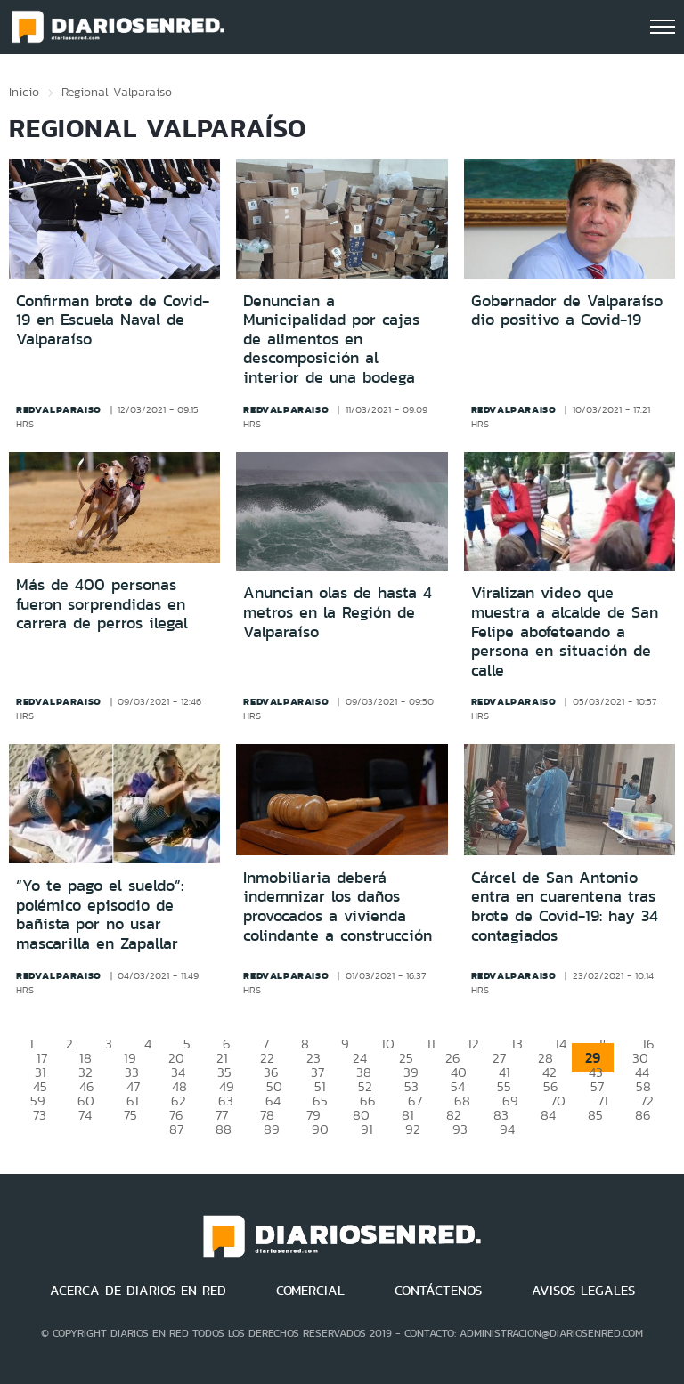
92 (412, 1129)
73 (39, 1114)
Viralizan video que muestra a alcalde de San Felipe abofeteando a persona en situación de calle (564, 631)
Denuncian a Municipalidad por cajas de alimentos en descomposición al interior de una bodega (331, 339)
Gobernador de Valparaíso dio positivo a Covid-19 (567, 310)
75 (130, 1114)
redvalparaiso (59, 409)
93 (460, 1129)
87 (176, 1129)
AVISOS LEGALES (583, 1290)
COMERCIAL (310, 1290)
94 (507, 1129)
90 (320, 1129)
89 (272, 1129)
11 (431, 1043)
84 (548, 1114)
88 (224, 1129)
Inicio (24, 91)
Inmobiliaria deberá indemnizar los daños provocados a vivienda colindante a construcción (337, 906)
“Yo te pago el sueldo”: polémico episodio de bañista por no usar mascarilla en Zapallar (99, 914)
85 (595, 1114)
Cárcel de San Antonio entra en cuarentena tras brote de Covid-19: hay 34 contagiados (564, 906)
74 (85, 1114)
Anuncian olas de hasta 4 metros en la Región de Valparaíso (337, 612)
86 (643, 1114)
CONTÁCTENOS (438, 1290)
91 (367, 1129)
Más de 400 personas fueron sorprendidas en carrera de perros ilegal (102, 604)
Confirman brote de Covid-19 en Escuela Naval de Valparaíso (112, 320)
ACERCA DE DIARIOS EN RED (138, 1290)
